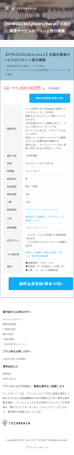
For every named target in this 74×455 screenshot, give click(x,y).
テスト (36, 220)
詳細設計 (41, 216)
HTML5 (29, 209)
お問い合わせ (9, 378)
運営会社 (7, 373)
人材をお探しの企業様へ (15, 358)
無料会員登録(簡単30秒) (50, 98)
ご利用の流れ (9, 329)
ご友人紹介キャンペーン (15, 344)
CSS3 (37, 209)
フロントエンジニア (36, 227)
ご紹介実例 (8, 339)
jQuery (45, 209)
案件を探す (8, 334)
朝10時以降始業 (39, 256)
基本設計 (30, 216)
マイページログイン (13, 319)
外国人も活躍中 (33, 252)
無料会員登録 (9, 324)
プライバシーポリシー (37, 447)
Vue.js (54, 209)
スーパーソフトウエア (36, 440)
